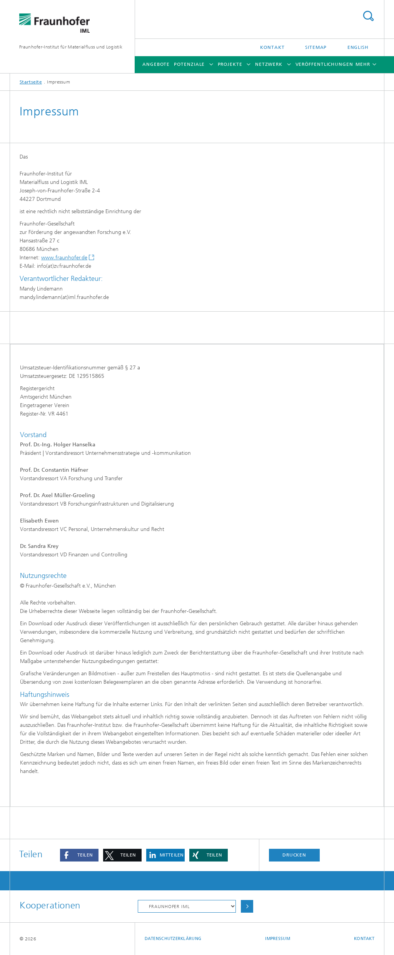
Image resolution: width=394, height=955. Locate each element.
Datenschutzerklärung (173, 938)
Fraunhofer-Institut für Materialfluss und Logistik (70, 47)
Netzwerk (268, 64)
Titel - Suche (368, 16)
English (358, 47)
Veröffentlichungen (324, 64)
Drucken (294, 855)
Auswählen (247, 906)
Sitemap (316, 47)
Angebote (156, 64)
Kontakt (272, 47)
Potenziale (189, 64)
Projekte (230, 64)
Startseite (31, 82)
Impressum (277, 938)
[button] (79, 855)
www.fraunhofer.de (64, 257)
